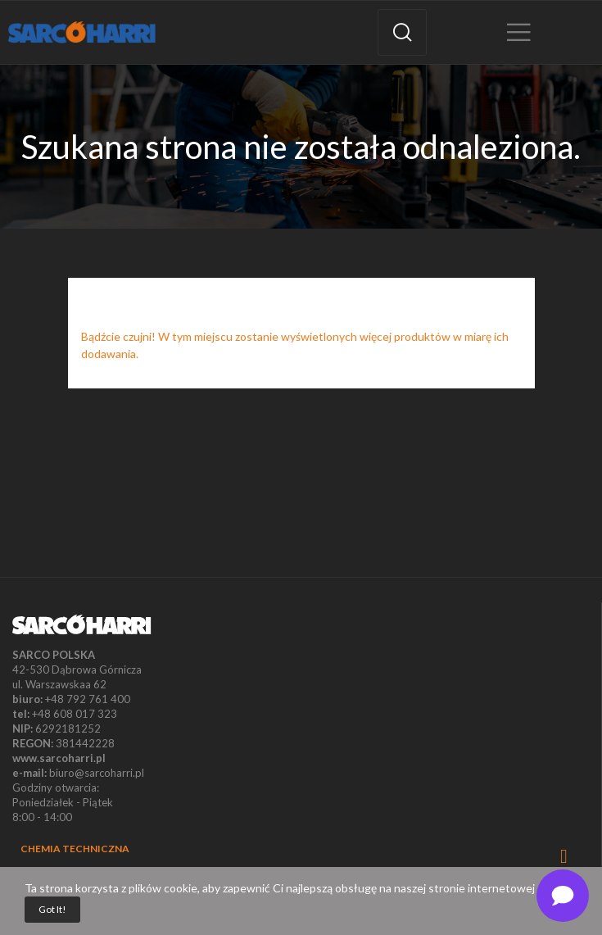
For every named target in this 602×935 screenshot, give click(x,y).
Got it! (52, 909)
